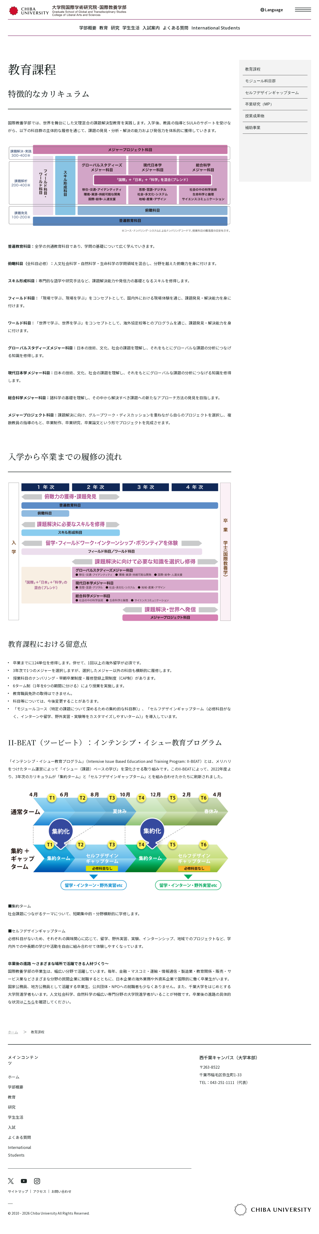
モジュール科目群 (260, 81)
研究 (107, 27)
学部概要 (65, 27)
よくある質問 (190, 27)
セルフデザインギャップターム (272, 93)
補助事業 (252, 128)
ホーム (13, 1032)
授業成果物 (254, 116)
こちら (29, 1002)
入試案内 (158, 27)
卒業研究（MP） (259, 104)
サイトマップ (18, 1185)
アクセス (39, 1185)
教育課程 (37, 1032)
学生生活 (131, 27)
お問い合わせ (61, 1185)
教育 (88, 27)
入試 (12, 1121)
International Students (237, 27)
